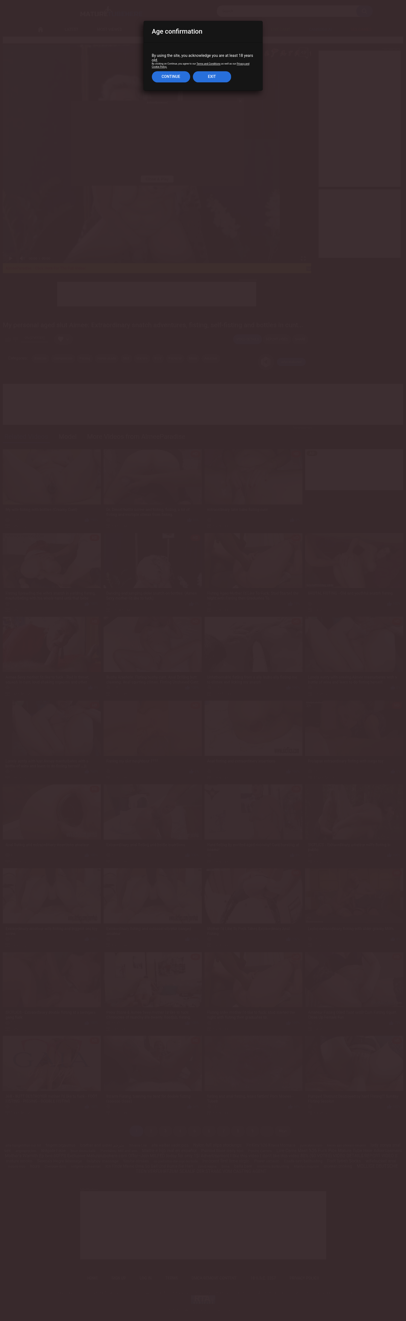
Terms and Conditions (209, 64)
